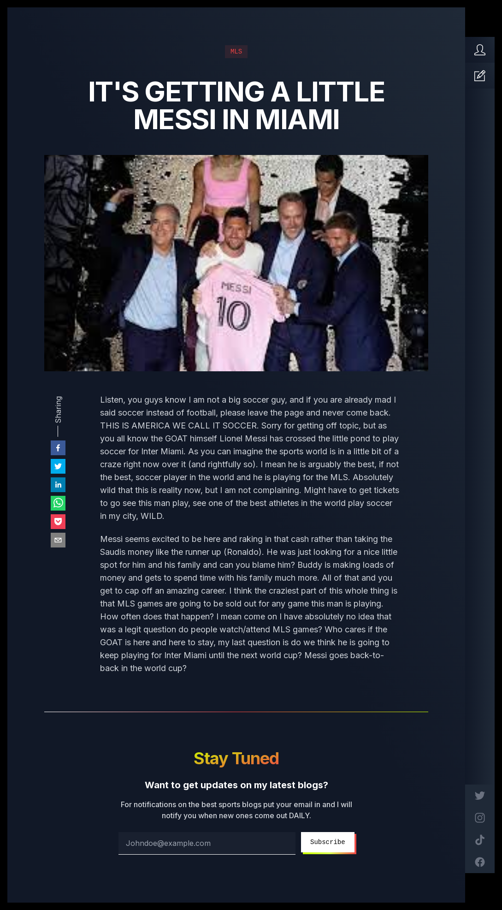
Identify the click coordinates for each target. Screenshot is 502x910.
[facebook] (58, 447)
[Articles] (480, 76)
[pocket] (58, 521)
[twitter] (58, 466)
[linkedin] (58, 484)
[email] (58, 540)
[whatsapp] (58, 503)
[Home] (480, 50)
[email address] (206, 843)
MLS (236, 51)
